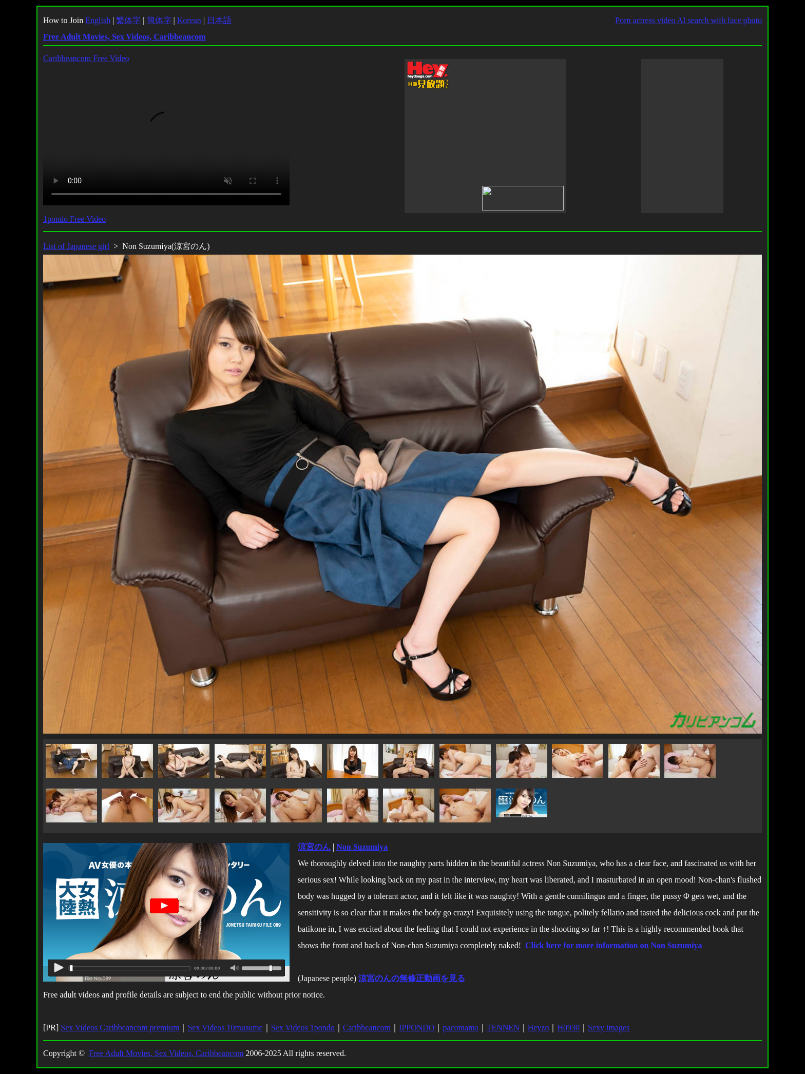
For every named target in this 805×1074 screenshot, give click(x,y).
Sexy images (608, 1027)
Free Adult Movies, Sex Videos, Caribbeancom (166, 1053)
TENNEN (503, 1027)
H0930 (568, 1027)
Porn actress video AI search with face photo (688, 20)
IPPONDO (416, 1027)
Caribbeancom (367, 1027)
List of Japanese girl (76, 246)
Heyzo (538, 1027)
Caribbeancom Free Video (86, 58)
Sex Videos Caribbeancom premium (120, 1027)
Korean (189, 20)
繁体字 (128, 20)
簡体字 (159, 20)
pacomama (460, 1027)
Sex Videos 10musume (224, 1027)
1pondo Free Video (74, 219)
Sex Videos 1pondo (303, 1027)
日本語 (219, 20)
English (97, 20)
